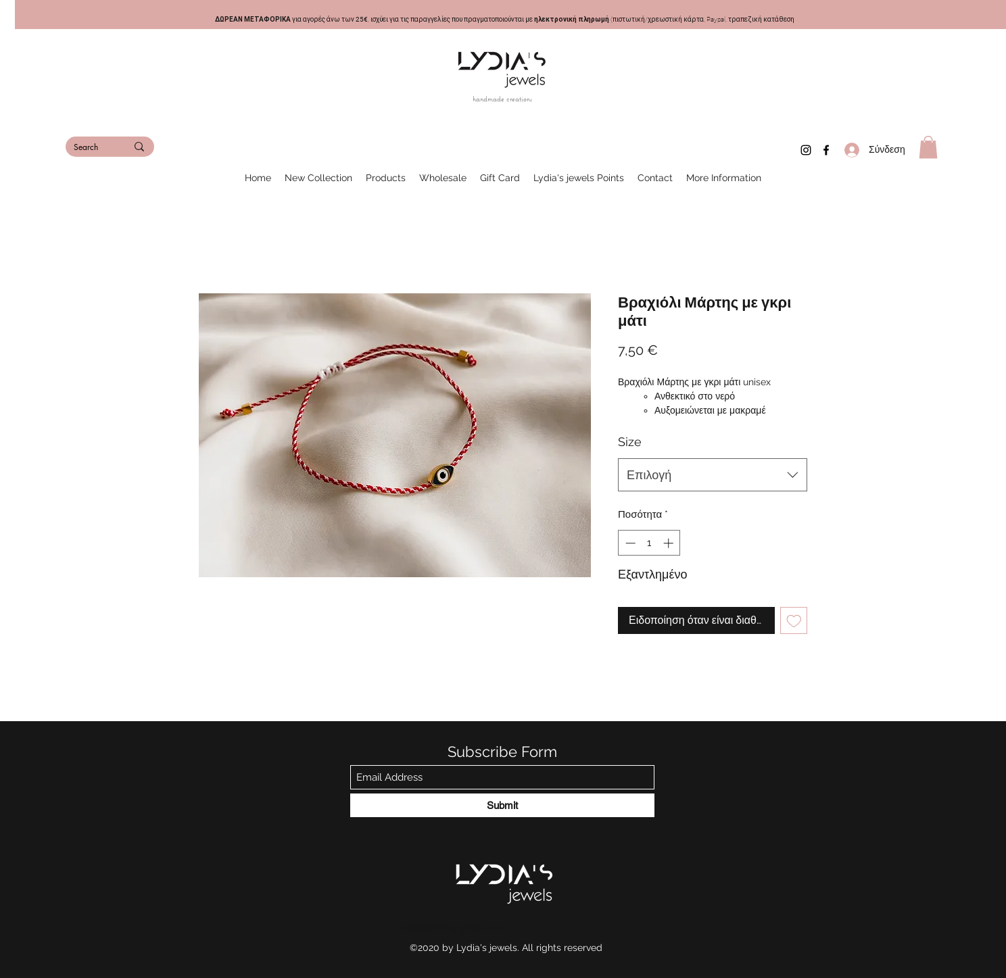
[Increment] (670, 543)
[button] (928, 147)
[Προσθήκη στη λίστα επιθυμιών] (794, 621)
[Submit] (502, 805)
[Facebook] (826, 150)
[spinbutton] (649, 543)
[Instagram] (806, 150)
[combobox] (712, 475)
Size (630, 442)
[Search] (90, 148)
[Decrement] (629, 543)
